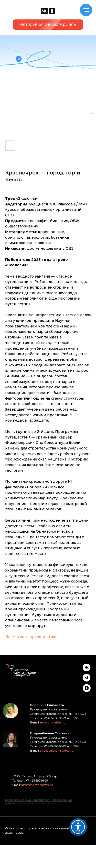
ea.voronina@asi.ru (53, 722)
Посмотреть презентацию (30, 636)
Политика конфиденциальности (39, 803)
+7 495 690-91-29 (36, 780)
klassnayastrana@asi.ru (37, 785)
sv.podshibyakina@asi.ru (56, 750)
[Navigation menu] (86, 10)
